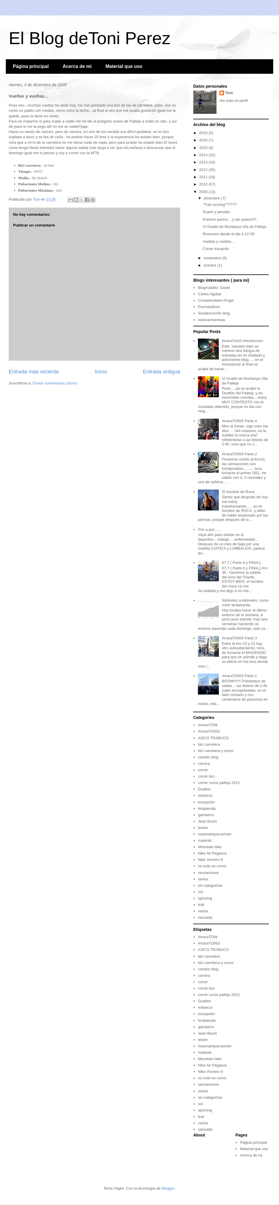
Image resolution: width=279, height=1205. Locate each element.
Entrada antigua (161, 372)
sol (200, 892)
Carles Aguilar (209, 294)
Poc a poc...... (209, 529)
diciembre (212, 198)
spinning (205, 898)
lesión (203, 827)
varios (203, 911)
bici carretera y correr (216, 751)
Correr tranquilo (216, 249)
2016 (204, 140)
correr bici (206, 776)
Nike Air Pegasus (212, 853)
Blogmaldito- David (214, 287)
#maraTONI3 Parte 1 (239, 676)
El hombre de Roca (238, 492)
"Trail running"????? (220, 204)
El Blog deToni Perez (90, 38)
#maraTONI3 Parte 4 (239, 421)
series (203, 879)
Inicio (101, 372)
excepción (206, 802)
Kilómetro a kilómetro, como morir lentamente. (245, 602)
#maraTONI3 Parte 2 (239, 454)
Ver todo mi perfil (233, 100)
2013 (204, 162)
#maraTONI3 (209, 731)
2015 (204, 147)
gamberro (206, 815)
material (204, 840)
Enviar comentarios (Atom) (55, 383)
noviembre (213, 258)
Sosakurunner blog (214, 313)
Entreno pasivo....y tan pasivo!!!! (229, 219)
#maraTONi (207, 725)
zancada (205, 917)
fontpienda (207, 808)
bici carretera (209, 744)
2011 (204, 177)
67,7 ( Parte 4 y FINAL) (241, 562)
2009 (204, 192)
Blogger (168, 1188)
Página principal (31, 66)
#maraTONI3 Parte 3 (239, 638)
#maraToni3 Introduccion (242, 341)
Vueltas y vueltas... (218, 241)
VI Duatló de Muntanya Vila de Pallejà (234, 226)
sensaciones (208, 873)
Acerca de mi (77, 66)
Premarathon (209, 307)
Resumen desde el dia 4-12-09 (228, 234)
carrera (204, 763)
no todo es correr (212, 866)
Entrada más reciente (34, 372)
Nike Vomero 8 (210, 859)
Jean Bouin (207, 821)
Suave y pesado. (217, 212)
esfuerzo (205, 795)
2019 (204, 133)
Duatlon (204, 789)
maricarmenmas (211, 320)
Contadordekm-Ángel (216, 300)
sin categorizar (210, 885)
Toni (229, 93)
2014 (204, 155)
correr (203, 770)
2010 (204, 184)
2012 (204, 170)
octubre (210, 265)
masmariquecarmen (214, 834)
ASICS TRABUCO (213, 738)
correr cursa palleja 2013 (218, 782)
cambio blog (208, 757)
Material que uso (123, 66)
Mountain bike (209, 847)
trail (201, 904)
